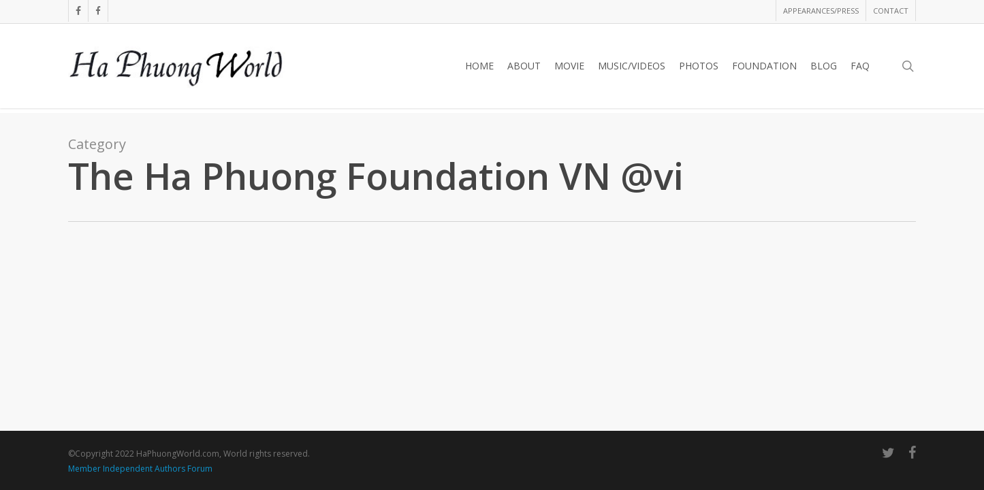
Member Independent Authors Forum (140, 468)
